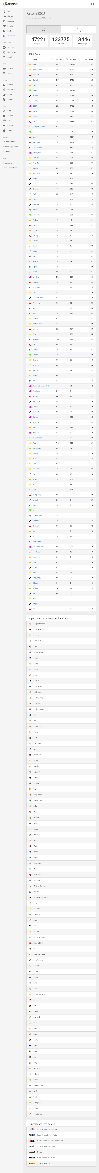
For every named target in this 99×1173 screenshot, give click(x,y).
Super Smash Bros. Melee (42, 1158)
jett (34, 484)
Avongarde (37, 541)
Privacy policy (8, 163)
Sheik (33, 1023)
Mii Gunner (35, 880)
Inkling (33, 761)
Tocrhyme (36, 303)
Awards (8, 99)
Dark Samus (35, 686)
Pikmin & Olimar (37, 937)
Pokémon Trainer (37, 954)
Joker (33, 778)
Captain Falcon (36, 652)
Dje (34, 344)
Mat (34, 308)
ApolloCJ (36, 339)
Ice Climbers (35, 743)
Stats (44, 29)
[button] (92, 4)
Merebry (36, 158)
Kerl (34, 313)
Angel (35, 179)
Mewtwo (34, 869)
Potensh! (36, 432)
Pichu (33, 926)
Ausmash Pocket (9, 142)
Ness (33, 903)
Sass (34, 293)
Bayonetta (35, 629)
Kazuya (34, 783)
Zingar (35, 604)
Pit (32, 949)
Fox (32, 721)
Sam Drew (36, 225)
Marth (33, 852)
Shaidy (35, 246)
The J (35, 132)
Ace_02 (35, 396)
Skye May (36, 469)
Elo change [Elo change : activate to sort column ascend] (89, 59)
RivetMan (36, 163)
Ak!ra (34, 474)
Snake (33, 1040)
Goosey (35, 407)
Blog (7, 111)
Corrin (33, 669)
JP (34, 536)
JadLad (35, 417)
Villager (34, 1074)
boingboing (37, 495)
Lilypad (35, 500)
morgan (35, 210)
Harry (35, 562)
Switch (35, 282)
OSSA (35, 106)
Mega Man (35, 858)
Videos (8, 68)
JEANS (35, 588)
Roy (32, 1000)
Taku (34, 334)
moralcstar (37, 448)
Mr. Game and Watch (38, 897)
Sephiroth (34, 1017)
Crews (7, 95)
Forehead (36, 204)
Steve (33, 1057)
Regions (8, 125)
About (7, 130)
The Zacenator (38, 547)
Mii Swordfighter (37, 886)
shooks (35, 168)
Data (28, 18)
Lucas (33, 829)
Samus (34, 1011)
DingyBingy (37, 578)
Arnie (35, 376)
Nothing (35, 479)
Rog (34, 443)
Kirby (33, 806)
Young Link (35, 1103)
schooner (36, 329)
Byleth (33, 646)
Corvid (35, 490)
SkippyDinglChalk (39, 127)
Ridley (33, 977)
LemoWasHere (38, 147)
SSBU (44, 18)
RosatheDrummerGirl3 (41, 386)
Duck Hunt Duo (36, 709)
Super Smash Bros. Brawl (42, 1146)
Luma (35, 230)
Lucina (33, 835)
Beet (34, 64)
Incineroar (35, 755)
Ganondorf (35, 726)
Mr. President (37, 516)
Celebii (35, 355)
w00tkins (36, 272)
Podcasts (9, 90)
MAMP (35, 464)
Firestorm (36, 552)
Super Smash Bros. (40, 1163)
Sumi (34, 573)
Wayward (36, 453)
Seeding (8, 57)
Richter (34, 971)
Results (8, 26)
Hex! (34, 557)
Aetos (35, 90)
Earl (34, 85)
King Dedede (36, 795)
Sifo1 (34, 609)
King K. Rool (35, 800)
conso (35, 137)
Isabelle (34, 766)
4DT (34, 381)
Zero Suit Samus (37, 1114)
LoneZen (36, 277)
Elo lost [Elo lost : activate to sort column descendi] (73, 59)
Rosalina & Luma (37, 994)
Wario (33, 1080)
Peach (33, 920)
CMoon (35, 199)
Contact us (9, 116)
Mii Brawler (35, 875)
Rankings (8, 31)
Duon (35, 116)
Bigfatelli (36, 526)
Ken (32, 789)
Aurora (35, 318)
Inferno (35, 458)
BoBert (35, 95)
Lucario (34, 823)
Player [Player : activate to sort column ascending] (35, 59)
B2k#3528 (36, 401)
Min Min (34, 892)
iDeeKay (36, 189)
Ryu (32, 1006)
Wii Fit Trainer (36, 1086)
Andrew (35, 220)
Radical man (37, 324)
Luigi (33, 840)
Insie (34, 531)
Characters (9, 36)
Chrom (33, 658)
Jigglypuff (34, 772)
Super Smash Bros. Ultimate (43, 1129)
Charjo (35, 350)
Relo (34, 598)
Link (32, 812)
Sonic (33, 1046)
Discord (8, 85)
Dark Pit (34, 681)
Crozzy (35, 101)
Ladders (8, 21)
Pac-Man (34, 909)
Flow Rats (36, 215)
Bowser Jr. (35, 641)
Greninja (34, 732)
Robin (33, 989)
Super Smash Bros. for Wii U (43, 1135)
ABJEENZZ (37, 422)
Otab (34, 184)
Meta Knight (35, 863)
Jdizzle (35, 583)
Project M (36, 1152)
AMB (34, 194)
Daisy (33, 675)
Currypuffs (36, 412)
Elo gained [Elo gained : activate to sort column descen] (59, 59)
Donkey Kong (36, 698)
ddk (34, 593)
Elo (6, 11)
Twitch (7, 73)
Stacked (36, 75)
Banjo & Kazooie (37, 624)
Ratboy (35, 261)
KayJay (35, 236)
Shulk (33, 1029)
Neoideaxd (36, 365)
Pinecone (36, 521)
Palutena (34, 914)
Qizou (35, 567)
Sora (33, 1051)
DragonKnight (38, 438)
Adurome (36, 251)
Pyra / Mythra (36, 960)
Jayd (34, 427)
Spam (35, 256)
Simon (33, 1034)
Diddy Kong (35, 692)
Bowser (34, 635)
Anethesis (36, 391)
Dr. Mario (34, 704)
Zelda (33, 1108)
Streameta (6, 152)
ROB (33, 983)
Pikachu (34, 932)
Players (8, 16)
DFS (34, 121)
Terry (33, 1063)
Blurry (35, 111)
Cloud (33, 664)
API (6, 121)
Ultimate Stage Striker (10, 147)
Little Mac (34, 818)
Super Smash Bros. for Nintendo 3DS (46, 1141)
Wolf (33, 1091)
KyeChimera (37, 287)
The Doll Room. (38, 298)
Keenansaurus (38, 173)
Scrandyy (36, 360)
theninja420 (37, 142)
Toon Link (34, 1068)
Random (34, 966)
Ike (32, 749)
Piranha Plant (36, 943)
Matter (35, 241)
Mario (33, 846)
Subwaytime (37, 153)
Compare (8, 47)
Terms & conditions (10, 168)
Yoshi (33, 1097)
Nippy (35, 267)
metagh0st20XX (39, 70)
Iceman (35, 370)
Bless (35, 505)
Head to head (10, 52)
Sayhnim (36, 80)
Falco (33, 715)
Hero (33, 738)
